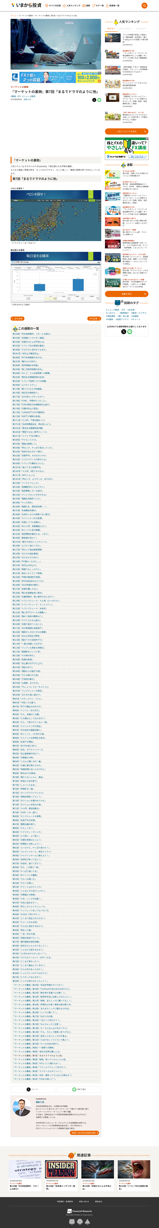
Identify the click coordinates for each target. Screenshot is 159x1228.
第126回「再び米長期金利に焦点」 (28, 592)
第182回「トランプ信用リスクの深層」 (30, 380)
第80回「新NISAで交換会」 (25, 773)
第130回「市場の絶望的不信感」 (27, 576)
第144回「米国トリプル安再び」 (27, 522)
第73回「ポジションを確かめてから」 (30, 800)
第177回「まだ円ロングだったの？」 (29, 396)
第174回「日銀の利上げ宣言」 (26, 408)
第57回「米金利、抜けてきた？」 (28, 863)
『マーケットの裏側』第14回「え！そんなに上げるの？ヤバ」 (40, 1028)
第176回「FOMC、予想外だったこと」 (30, 400)
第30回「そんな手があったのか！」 (29, 969)
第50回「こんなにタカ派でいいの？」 (30, 890)
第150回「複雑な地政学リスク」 (27, 498)
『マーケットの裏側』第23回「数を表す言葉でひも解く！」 (39, 992)
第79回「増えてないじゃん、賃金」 (28, 777)
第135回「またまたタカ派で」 (26, 557)
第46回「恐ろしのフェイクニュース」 (29, 906)
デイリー (111, 28)
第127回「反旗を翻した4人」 (26, 588)
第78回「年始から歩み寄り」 (26, 780)
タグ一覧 (98, 5)
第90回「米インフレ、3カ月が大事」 (29, 733)
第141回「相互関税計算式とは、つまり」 (31, 533)
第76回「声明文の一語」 (24, 788)
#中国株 (109, 319)
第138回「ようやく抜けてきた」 (27, 545)
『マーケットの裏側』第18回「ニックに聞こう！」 (36, 1012)
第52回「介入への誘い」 (24, 882)
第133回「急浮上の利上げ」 (25, 565)
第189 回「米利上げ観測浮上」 (26, 353)
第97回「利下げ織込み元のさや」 (28, 706)
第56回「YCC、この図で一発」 (26, 867)
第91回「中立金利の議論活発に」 (28, 729)
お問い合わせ (84, 1201)
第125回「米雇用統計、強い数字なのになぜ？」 (34, 596)
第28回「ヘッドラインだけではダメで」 (31, 973)
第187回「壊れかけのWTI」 (25, 361)
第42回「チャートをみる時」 (26, 922)
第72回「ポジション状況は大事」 (28, 804)
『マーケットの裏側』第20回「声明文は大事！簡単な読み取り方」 (42, 1004)
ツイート (32, 1089)
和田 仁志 (27, 99)
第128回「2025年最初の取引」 (26, 584)
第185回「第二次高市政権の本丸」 (28, 369)
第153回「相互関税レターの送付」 (28, 490)
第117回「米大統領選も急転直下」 (28, 627)
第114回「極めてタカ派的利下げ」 (28, 639)
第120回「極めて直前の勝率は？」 (28, 616)
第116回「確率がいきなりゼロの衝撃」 (30, 631)
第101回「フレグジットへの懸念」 (28, 690)
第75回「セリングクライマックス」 (29, 792)
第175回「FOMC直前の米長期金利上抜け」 (32, 404)
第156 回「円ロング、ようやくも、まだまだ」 (33, 478)
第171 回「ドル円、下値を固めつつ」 (29, 420)
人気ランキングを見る (131, 131)
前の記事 (17, 318)
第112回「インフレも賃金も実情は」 (29, 647)
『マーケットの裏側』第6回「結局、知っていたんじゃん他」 (40, 1059)
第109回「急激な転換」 (23, 659)
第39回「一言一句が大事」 (25, 933)
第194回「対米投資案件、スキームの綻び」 (32, 333)
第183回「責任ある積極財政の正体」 (29, 376)
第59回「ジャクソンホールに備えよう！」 (31, 855)
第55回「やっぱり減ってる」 (26, 871)
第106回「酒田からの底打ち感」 (27, 671)
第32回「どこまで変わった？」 (27, 961)
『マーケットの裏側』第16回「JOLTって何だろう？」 (37, 1020)
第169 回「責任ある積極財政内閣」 (28, 428)
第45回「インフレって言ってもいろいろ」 (31, 910)
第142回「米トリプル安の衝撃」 (27, 529)
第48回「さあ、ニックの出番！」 (28, 898)
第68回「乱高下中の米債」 (25, 820)
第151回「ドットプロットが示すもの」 (30, 494)
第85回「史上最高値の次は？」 (27, 753)
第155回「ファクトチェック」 (26, 482)
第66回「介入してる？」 (24, 827)
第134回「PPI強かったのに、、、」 (27, 561)
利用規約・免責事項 (65, 1201)
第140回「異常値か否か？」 (25, 537)
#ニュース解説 (28, 96)
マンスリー (141, 28)
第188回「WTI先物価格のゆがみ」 (28, 357)
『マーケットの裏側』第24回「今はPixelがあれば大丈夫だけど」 (42, 988)
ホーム (13, 15)
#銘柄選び (124, 312)
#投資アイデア (122, 319)
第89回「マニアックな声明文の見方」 (30, 737)
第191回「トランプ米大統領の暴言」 (29, 345)
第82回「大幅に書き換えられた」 (28, 765)
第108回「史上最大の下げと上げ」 (28, 663)
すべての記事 (53, 5)
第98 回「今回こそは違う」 (25, 702)
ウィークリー (126, 28)
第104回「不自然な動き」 (24, 678)
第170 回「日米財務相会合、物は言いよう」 (32, 424)
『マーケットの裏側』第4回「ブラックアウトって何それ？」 (40, 1067)
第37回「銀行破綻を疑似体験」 (27, 941)
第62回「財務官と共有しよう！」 (28, 843)
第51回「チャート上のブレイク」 (28, 886)
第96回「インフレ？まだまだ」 (27, 710)
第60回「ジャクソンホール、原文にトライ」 (32, 851)
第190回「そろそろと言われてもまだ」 (30, 349)
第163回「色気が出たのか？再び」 (28, 451)
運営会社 (98, 1201)
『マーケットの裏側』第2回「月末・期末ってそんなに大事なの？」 (43, 1075)
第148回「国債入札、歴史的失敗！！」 (30, 506)
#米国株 (135, 316)
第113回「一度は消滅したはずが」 (28, 643)
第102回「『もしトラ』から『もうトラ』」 (31, 686)
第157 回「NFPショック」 (24, 475)
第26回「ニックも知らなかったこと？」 (31, 980)
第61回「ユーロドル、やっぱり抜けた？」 (32, 847)
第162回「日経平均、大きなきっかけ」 (30, 455)
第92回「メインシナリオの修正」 (28, 726)
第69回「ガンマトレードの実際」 (28, 816)
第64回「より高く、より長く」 (27, 835)
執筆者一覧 (112, 5)
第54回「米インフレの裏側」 (26, 874)
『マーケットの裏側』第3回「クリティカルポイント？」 (38, 1071)
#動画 (13, 96)
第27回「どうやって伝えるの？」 (27, 977)
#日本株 (131, 309)
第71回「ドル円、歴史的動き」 (27, 808)
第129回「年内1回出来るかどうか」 (29, 580)
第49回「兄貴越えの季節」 (25, 894)
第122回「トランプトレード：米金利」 (30, 608)
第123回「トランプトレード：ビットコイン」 (33, 604)
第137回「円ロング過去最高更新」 (28, 549)
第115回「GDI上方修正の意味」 (27, 635)
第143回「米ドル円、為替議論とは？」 (30, 526)
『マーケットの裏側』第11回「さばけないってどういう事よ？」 (41, 1039)
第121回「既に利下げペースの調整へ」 (30, 612)
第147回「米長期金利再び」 (25, 510)
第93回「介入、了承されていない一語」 (31, 722)
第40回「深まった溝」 (23, 929)
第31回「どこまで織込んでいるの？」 (29, 965)
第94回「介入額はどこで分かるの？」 (30, 718)
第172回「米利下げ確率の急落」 (27, 416)
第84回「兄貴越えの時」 (24, 757)
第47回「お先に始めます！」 (26, 902)
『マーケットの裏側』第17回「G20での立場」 (33, 1016)
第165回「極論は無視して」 (25, 443)
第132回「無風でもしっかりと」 (27, 569)
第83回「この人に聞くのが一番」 (28, 761)
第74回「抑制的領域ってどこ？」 (27, 796)
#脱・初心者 (123, 316)
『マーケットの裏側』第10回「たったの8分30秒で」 (36, 1043)
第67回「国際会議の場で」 (25, 824)
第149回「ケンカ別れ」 (23, 502)
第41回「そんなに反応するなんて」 (28, 926)
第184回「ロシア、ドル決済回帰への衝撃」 (32, 373)
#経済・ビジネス (138, 312)
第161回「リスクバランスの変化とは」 (30, 459)
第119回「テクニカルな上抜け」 (27, 620)
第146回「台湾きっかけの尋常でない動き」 (32, 514)
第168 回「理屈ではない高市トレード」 (30, 431)
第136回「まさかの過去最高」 (26, 553)
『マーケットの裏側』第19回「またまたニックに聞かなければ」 (41, 1008)
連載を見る (134, 293)
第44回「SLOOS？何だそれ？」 (27, 914)
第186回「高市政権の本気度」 (26, 365)
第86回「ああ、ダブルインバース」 (28, 749)
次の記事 (94, 318)
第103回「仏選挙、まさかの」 (26, 682)
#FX (19, 96)
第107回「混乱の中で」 (23, 667)
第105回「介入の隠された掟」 (26, 675)
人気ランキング (71, 5)
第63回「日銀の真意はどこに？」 (28, 839)
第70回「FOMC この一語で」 (26, 812)
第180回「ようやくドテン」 (25, 384)
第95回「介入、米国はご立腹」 (27, 714)
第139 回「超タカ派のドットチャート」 (30, 541)
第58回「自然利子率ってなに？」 (27, 859)
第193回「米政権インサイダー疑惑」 (29, 337)
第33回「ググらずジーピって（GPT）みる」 (32, 957)
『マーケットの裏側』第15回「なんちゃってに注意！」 (37, 1024)
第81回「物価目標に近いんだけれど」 (30, 769)
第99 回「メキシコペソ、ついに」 (28, 698)
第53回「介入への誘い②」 (25, 878)
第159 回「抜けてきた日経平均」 (27, 467)
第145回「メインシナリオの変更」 (28, 518)
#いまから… (111, 312)
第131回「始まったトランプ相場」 (28, 573)
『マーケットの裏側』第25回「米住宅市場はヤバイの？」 (38, 984)
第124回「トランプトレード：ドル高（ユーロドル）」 (37, 600)
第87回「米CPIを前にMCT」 (25, 745)
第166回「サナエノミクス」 (25, 439)
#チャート (135, 319)
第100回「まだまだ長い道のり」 (27, 694)
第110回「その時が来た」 (24, 655)
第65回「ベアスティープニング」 (27, 831)
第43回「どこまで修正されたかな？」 (30, 918)
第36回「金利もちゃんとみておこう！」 (31, 945)
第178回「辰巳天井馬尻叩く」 (26, 392)
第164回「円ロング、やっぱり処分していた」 (33, 447)
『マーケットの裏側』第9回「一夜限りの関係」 (34, 1047)
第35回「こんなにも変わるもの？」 (29, 949)
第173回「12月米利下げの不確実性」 (29, 412)
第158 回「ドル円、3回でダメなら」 (29, 471)
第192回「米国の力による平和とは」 (29, 341)
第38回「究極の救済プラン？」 (27, 937)
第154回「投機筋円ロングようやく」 (29, 486)
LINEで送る (79, 1089)
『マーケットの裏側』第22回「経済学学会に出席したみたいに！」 (42, 996)
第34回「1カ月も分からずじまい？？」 (30, 953)
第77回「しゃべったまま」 (25, 784)
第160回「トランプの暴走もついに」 (29, 463)
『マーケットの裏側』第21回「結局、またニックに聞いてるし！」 (42, 1000)
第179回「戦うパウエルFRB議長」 (28, 388)
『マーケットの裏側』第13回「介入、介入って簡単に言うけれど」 (42, 1031)
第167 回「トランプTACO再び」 (27, 435)
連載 (86, 5)
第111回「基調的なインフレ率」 (27, 651)
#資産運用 (110, 316)
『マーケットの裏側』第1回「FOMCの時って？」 (35, 1078)
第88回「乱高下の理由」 (24, 741)
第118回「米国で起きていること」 (28, 624)
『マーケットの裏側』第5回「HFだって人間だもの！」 (37, 1063)
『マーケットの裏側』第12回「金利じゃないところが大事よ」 (40, 1035)
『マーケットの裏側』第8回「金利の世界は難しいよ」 (37, 1051)
